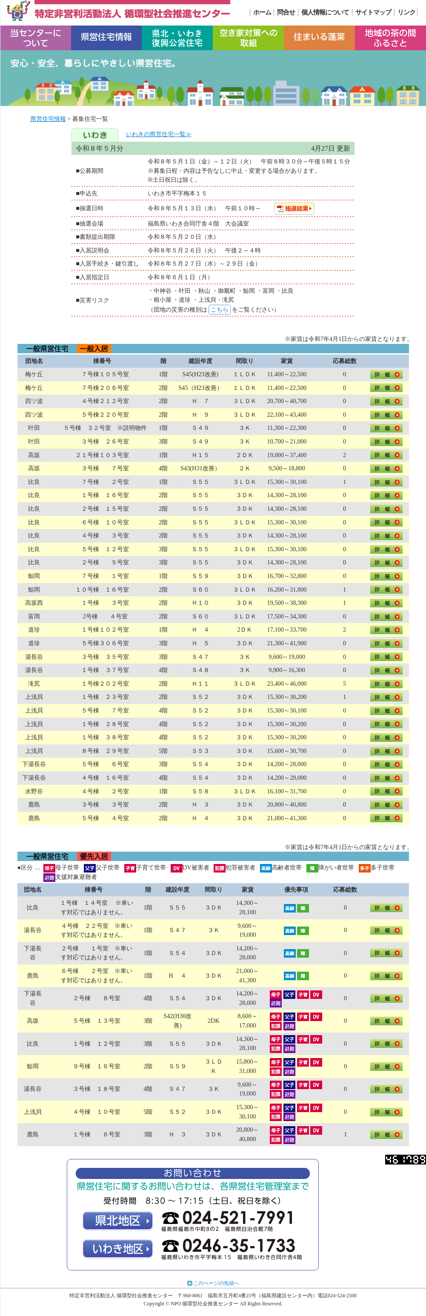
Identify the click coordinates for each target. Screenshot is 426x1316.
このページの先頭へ (216, 1283)
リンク (406, 12)
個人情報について (325, 12)
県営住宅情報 (48, 118)
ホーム (262, 12)
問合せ (286, 12)
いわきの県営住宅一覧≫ (159, 134)
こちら (220, 309)
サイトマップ (373, 12)
